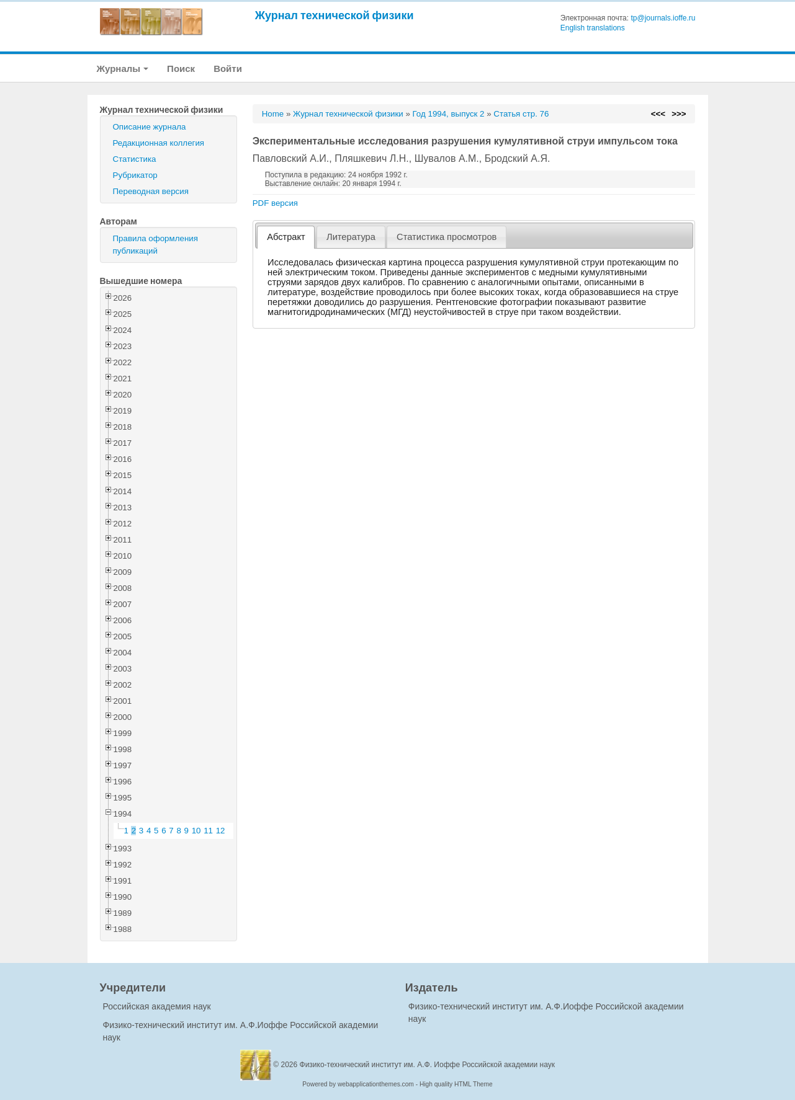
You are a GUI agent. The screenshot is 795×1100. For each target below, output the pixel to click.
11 (208, 830)
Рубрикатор (135, 175)
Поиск (181, 68)
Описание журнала (149, 126)
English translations (592, 28)
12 (220, 830)
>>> (678, 113)
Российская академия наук (157, 1006)
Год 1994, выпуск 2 (449, 113)
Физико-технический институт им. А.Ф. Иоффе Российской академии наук (427, 1064)
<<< (658, 113)
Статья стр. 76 (521, 113)
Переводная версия (151, 191)
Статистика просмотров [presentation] (446, 237)
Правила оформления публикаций (155, 244)
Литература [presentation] (350, 237)
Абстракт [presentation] (286, 237)
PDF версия (275, 203)
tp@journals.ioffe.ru (663, 18)
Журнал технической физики (334, 15)
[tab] (286, 237)
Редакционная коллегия (159, 143)
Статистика (134, 159)
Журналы (123, 68)
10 (196, 830)
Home (273, 113)
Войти (227, 68)
